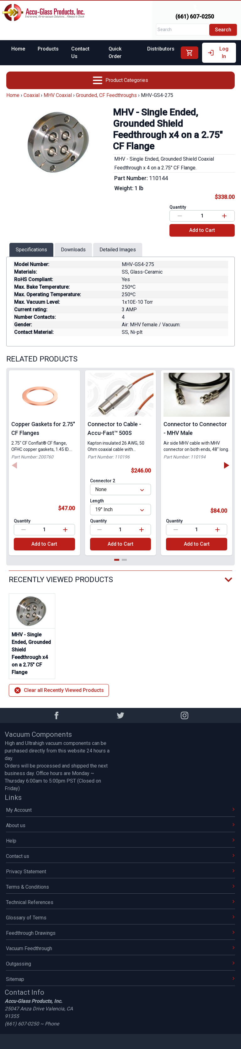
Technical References (120, 902)
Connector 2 (102, 480)
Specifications (31, 250)
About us (120, 825)
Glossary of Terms (120, 918)
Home (18, 49)
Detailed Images (117, 250)
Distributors (160, 49)
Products (48, 49)
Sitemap (120, 979)
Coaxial (32, 95)
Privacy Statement (120, 872)
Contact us (120, 856)
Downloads (73, 250)
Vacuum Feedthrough (120, 948)
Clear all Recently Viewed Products (59, 690)
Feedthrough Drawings (120, 933)
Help (120, 841)
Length (97, 500)
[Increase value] (224, 216)
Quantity (177, 207)
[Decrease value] (180, 216)
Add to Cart (202, 230)
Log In (217, 52)
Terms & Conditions (120, 887)
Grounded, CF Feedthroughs (106, 95)
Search (223, 30)
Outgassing (120, 964)
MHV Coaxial (58, 95)
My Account (120, 810)
